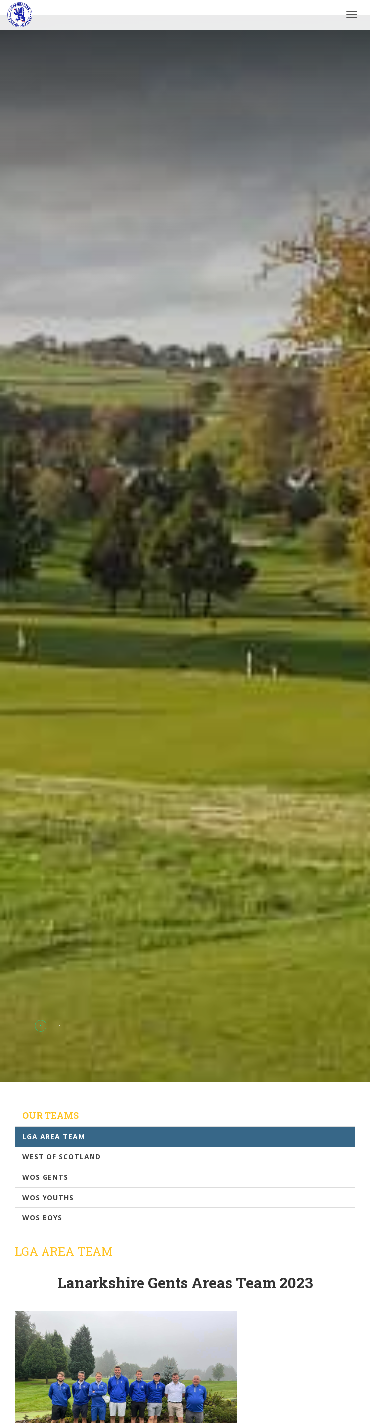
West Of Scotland (61, 1156)
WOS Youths (48, 1197)
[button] (40, 1025)
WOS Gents (45, 1177)
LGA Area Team (53, 1136)
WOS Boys (42, 1217)
